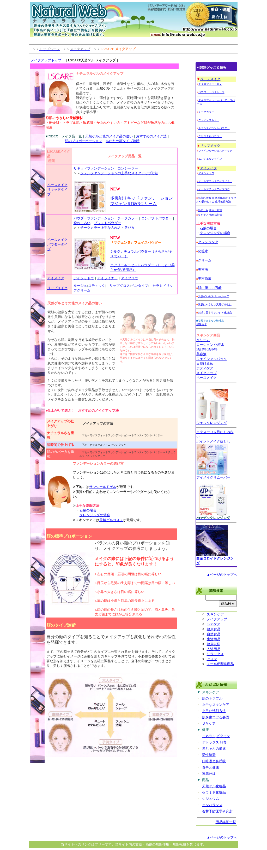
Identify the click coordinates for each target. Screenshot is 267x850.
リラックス (215, 654)
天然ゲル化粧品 (214, 786)
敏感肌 (219, 197)
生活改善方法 (223, 201)
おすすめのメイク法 (151, 136)
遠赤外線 (209, 774)
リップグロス (120, 286)
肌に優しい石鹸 (210, 288)
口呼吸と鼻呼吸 (214, 761)
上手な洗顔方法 (214, 711)
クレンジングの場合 (95, 515)
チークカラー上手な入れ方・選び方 (107, 228)
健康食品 (213, 629)
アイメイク (55, 278)
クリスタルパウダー (210, 136)
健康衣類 (213, 644)
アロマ (212, 659)
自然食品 (213, 634)
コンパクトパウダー (156, 218)
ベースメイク (57, 185)
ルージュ (80, 286)
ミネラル (209, 736)
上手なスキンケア (215, 705)
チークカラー (128, 218)
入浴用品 (213, 649)
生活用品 (213, 639)
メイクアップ (206, 373)
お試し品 (203, 312)
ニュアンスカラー (208, 120)
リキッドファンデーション (94, 168)
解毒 (223, 742)
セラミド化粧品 (214, 792)
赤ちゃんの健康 (214, 748)
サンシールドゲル (102, 487)
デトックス (210, 742)
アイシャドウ (84, 278)
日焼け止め (204, 363)
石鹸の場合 (88, 510)
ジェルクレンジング (211, 423)
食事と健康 (210, 767)
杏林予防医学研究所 (217, 811)
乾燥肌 (210, 197)
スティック (96, 286)
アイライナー (107, 278)
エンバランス (212, 805)
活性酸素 (209, 755)
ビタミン (223, 736)
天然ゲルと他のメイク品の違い (109, 136)
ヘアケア (213, 624)
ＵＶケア (203, 214)
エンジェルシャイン (210, 158)
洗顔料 (201, 349)
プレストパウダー (107, 223)
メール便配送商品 (220, 664)
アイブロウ (129, 278)
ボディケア (204, 368)
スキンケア (215, 614)
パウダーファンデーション (94, 218)
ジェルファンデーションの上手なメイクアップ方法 (119, 173)
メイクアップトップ (46, 60)
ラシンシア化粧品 (221, 312)
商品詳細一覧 (226, 822)
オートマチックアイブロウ (213, 189)
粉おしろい (82, 223)
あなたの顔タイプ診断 (122, 141)
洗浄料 (212, 349)
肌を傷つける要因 (215, 717)
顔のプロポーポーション (83, 141)
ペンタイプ (139, 286)
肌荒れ (202, 197)
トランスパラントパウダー (214, 128)
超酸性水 (201, 324)
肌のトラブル (212, 698)
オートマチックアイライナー (214, 181)
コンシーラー (128, 168)
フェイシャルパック (211, 359)
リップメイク (57, 288)
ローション (204, 345)
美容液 (201, 354)
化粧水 (203, 251)
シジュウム (210, 799)
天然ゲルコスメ (111, 520)
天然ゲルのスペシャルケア (213, 296)
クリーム (204, 260)
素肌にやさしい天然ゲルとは (215, 304)
